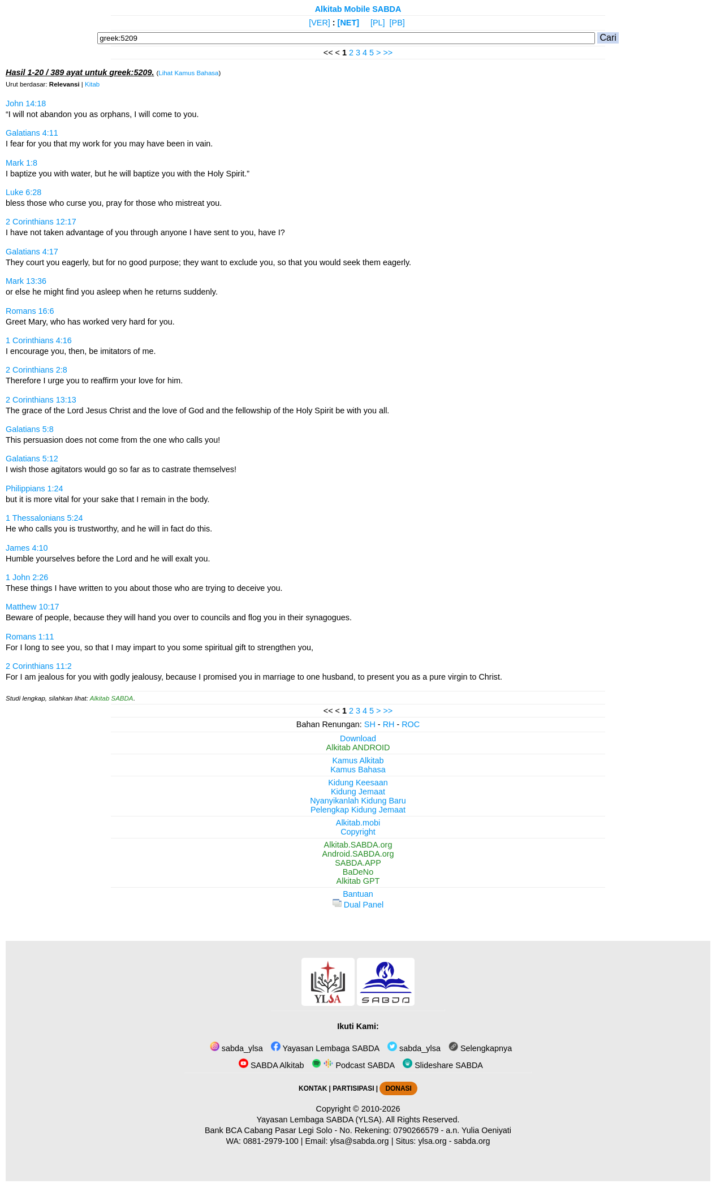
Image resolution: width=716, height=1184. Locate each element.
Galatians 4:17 (32, 251)
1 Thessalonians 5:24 (44, 517)
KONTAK (313, 1088)
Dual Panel (358, 904)
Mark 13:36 (26, 281)
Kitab (92, 84)
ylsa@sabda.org (359, 1141)
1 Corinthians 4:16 (39, 340)
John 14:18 (26, 103)
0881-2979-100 (271, 1141)
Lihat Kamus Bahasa (188, 73)
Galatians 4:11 (32, 132)
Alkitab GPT (358, 880)
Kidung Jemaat (358, 791)
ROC (411, 724)
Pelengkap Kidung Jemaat (358, 809)
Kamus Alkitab (357, 760)
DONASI (398, 1088)
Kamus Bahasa (358, 769)
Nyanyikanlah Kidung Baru (358, 800)
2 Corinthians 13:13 (41, 399)
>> (387, 52)
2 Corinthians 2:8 (36, 369)
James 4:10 (27, 547)
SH (370, 724)
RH (389, 724)
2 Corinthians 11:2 (39, 666)
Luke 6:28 (23, 192)
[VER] (319, 22)
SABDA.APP (358, 862)
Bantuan (358, 893)
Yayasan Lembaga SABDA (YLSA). (320, 1119)
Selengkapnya (480, 1048)
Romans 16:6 (30, 311)
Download (358, 738)
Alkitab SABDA (111, 698)
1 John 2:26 (27, 577)
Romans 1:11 (30, 636)
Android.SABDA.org (358, 853)
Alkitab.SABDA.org (358, 844)
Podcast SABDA (353, 1065)
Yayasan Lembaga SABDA (325, 1048)
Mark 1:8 (21, 162)
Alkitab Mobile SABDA (358, 9)
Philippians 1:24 (34, 488)
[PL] (377, 22)
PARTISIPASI (353, 1088)
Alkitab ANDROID (358, 747)
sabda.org (472, 1141)
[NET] (348, 22)
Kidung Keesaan (358, 782)
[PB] (397, 22)
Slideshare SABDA (443, 1065)
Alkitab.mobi (358, 822)
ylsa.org (432, 1141)
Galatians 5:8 (30, 429)
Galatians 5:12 (32, 458)
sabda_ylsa (236, 1048)
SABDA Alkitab (271, 1065)
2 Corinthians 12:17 (41, 221)
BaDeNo (358, 871)
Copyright (358, 831)
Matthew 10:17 (32, 606)
